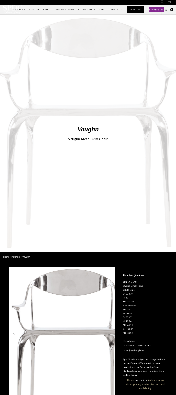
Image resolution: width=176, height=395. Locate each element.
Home (6, 256)
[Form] (169, 2)
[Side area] (165, 10)
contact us (141, 380)
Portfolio (15, 256)
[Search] (162, 2)
